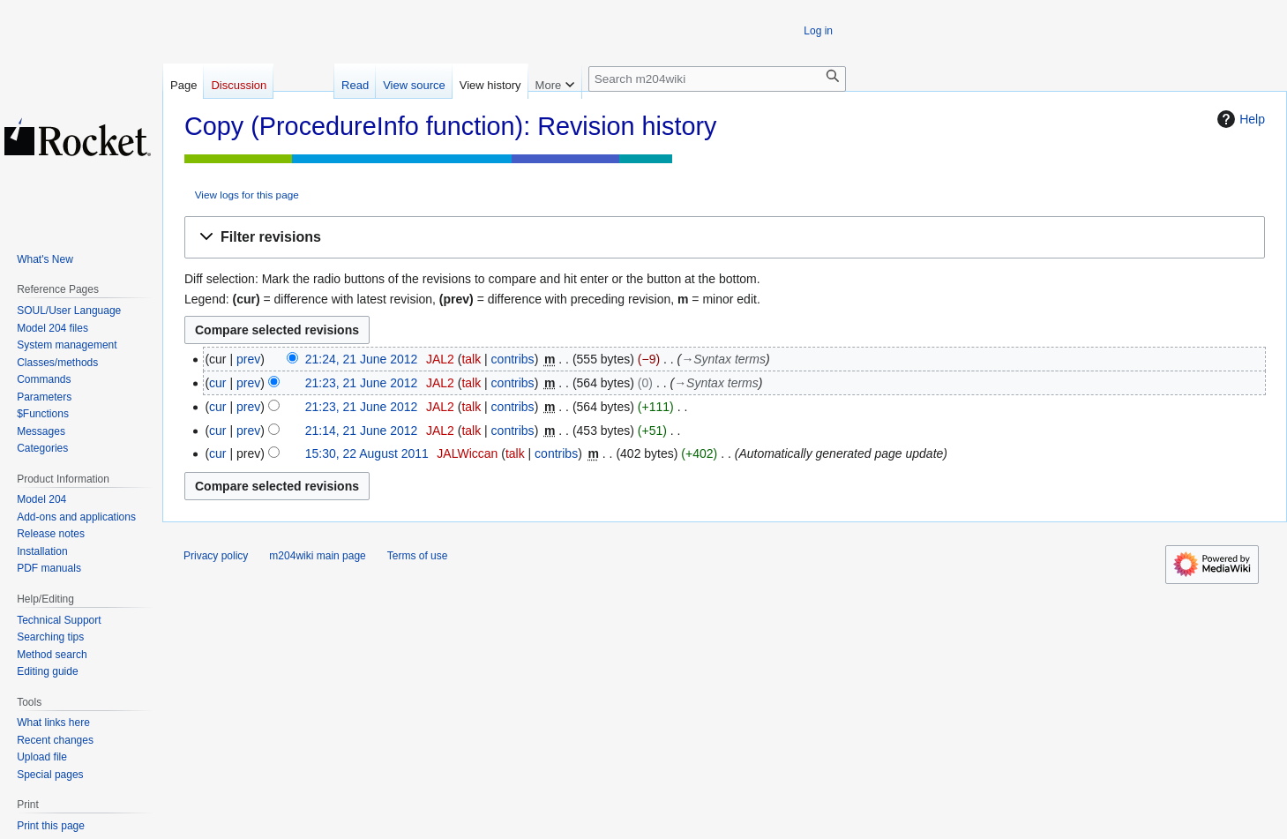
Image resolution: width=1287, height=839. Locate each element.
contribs (513, 359)
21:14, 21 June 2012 (361, 430)
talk (471, 359)
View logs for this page (247, 194)
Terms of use (417, 556)
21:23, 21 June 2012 (361, 383)
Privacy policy (215, 556)
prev (248, 359)
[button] (724, 238)
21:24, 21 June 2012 (361, 359)
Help (1239, 119)
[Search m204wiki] (717, 79)
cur (217, 383)
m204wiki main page (317, 556)
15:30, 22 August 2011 (367, 453)
